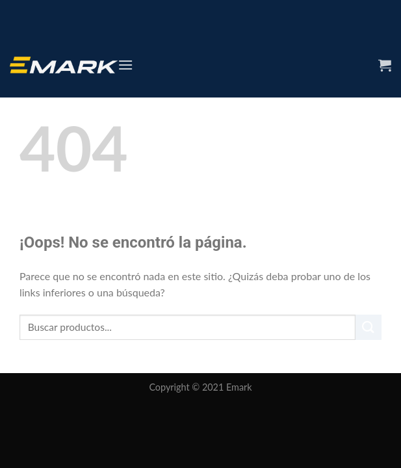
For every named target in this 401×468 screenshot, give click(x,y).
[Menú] (125, 65)
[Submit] (369, 327)
